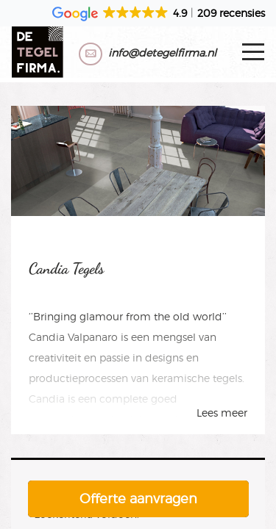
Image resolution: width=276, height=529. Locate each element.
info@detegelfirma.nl (162, 52)
